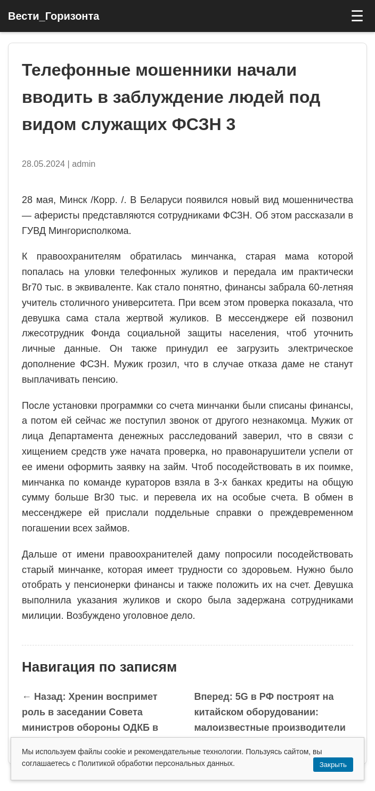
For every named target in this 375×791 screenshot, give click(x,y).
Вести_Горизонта (53, 16)
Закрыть (333, 765)
